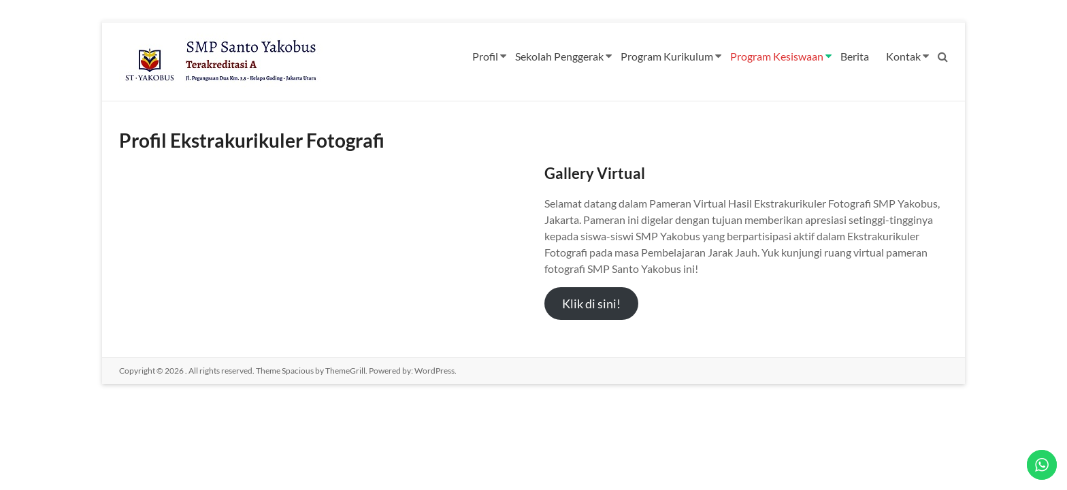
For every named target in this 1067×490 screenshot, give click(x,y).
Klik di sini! (591, 303)
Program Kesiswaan (776, 56)
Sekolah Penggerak (559, 56)
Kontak (903, 56)
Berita (854, 56)
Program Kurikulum (667, 56)
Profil (485, 56)
